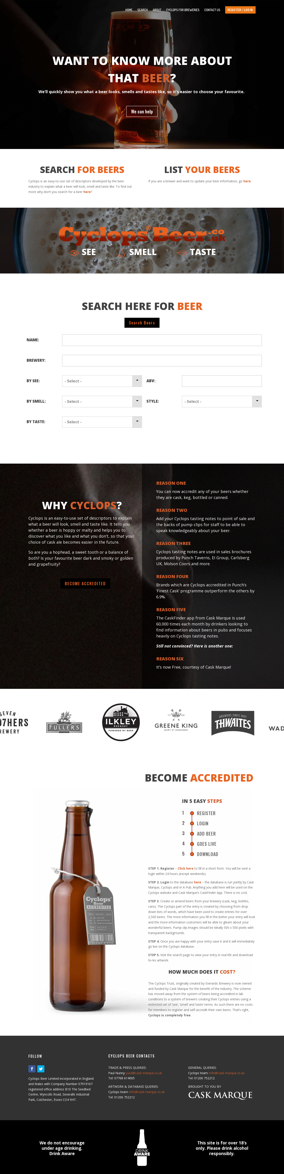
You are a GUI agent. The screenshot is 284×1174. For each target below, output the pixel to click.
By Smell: (36, 401)
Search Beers (142, 323)
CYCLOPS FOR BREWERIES (182, 10)
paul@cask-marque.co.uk (144, 1073)
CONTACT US (212, 10)
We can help (142, 111)
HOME (128, 10)
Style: (152, 401)
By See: (33, 380)
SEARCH (142, 10)
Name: (33, 339)
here (87, 192)
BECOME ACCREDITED (85, 583)
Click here (185, 868)
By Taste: (36, 421)
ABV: (150, 380)
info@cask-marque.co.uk (147, 1092)
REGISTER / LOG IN (240, 10)
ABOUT (157, 10)
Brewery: (36, 360)
